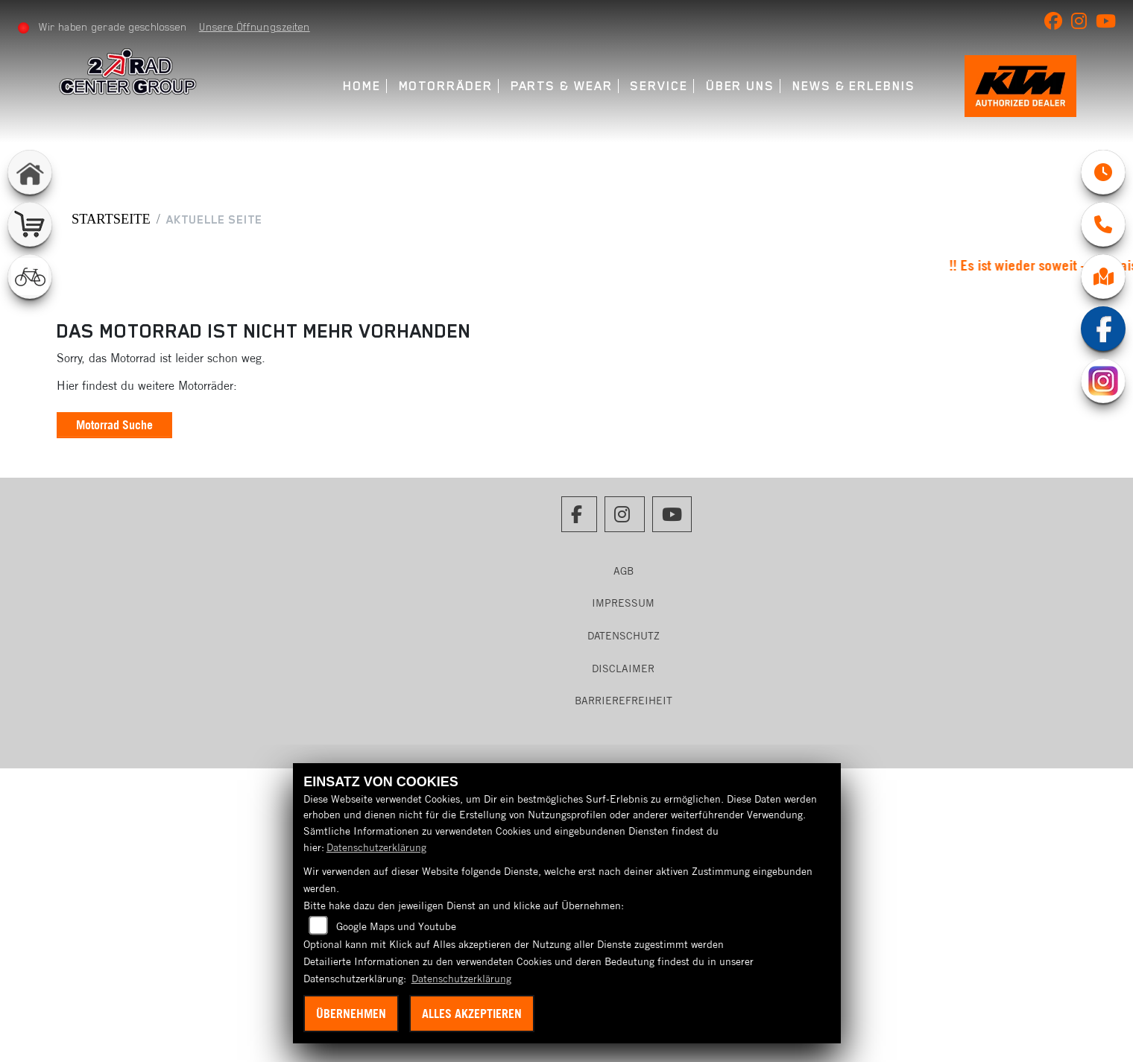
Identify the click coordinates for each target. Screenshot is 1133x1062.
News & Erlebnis (853, 86)
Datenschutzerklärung (376, 847)
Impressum (623, 603)
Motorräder (446, 86)
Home (362, 86)
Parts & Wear (562, 86)
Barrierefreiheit (623, 700)
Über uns (740, 86)
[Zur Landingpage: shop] (29, 224)
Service (658, 86)
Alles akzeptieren (472, 1013)
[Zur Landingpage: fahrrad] (29, 276)
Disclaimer (623, 668)
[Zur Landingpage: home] (29, 172)
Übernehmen (351, 1013)
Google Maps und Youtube (396, 926)
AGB (623, 571)
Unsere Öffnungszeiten (254, 27)
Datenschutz (623, 635)
